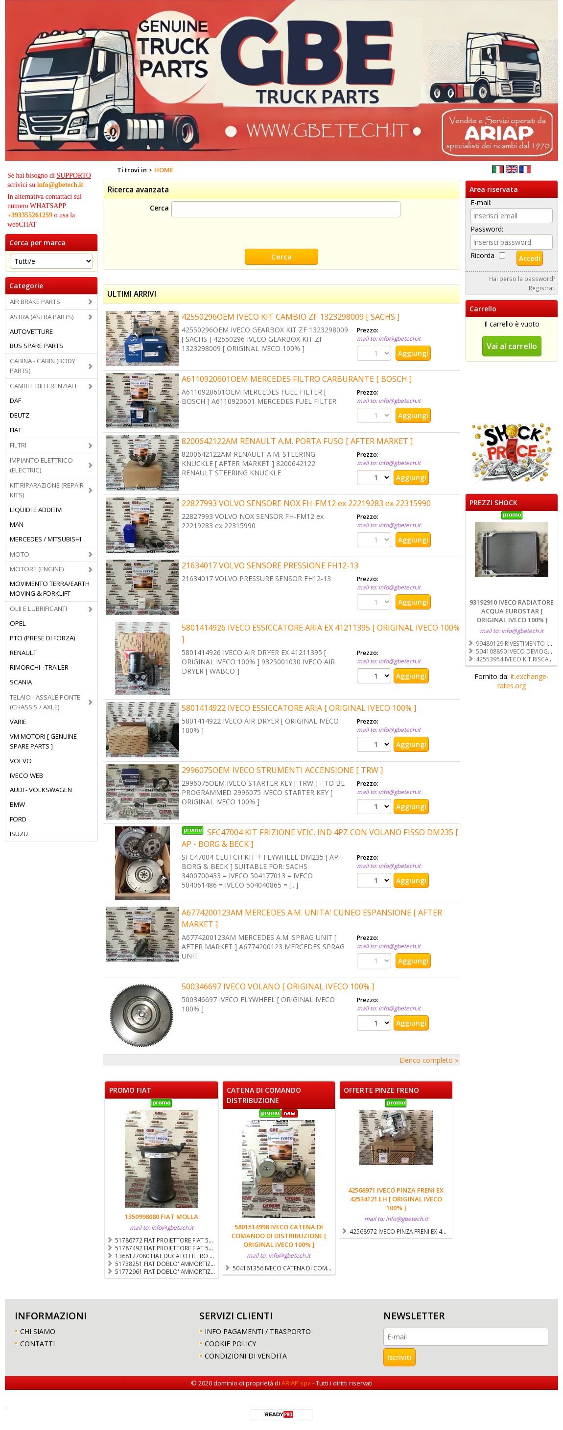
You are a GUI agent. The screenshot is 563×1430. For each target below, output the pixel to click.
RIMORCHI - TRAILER (39, 667)
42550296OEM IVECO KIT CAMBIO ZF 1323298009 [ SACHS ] (290, 315)
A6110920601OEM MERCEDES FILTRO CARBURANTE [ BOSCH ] (297, 378)
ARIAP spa (296, 1382)
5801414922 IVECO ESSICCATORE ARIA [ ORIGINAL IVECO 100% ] (299, 707)
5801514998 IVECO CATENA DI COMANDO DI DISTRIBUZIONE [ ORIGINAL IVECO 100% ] (279, 1234)
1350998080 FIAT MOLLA (161, 1215)
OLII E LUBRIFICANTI (38, 608)
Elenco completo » (428, 1059)
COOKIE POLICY (230, 1342)
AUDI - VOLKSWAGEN (41, 789)
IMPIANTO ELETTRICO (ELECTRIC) (41, 465)
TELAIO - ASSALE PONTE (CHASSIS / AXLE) (45, 702)
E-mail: (481, 202)
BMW (17, 804)
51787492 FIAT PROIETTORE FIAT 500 (165, 1247)
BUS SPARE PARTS (36, 345)
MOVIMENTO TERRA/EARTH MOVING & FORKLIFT (50, 588)
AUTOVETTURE (31, 331)
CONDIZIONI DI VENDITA (246, 1355)
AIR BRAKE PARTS (35, 301)
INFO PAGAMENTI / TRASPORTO (258, 1330)
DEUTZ (19, 415)
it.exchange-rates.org (523, 681)
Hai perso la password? (522, 278)
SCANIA (21, 682)
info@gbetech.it (60, 184)
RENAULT (23, 652)
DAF (15, 400)
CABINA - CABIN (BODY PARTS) (42, 365)
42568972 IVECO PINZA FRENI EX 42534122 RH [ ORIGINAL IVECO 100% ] (447, 1230)
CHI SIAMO (37, 1330)
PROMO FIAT (130, 1089)
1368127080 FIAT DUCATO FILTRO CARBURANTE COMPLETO (197, 1255)
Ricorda (482, 255)
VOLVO (21, 760)
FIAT (16, 429)
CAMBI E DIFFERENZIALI (43, 385)
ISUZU (19, 833)
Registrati (542, 288)
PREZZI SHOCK (493, 502)
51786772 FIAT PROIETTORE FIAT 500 (165, 1239)
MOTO (19, 554)
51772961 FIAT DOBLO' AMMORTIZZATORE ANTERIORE (189, 1270)
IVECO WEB (26, 775)
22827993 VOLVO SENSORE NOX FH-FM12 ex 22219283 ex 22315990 (306, 502)
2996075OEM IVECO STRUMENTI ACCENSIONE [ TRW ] (282, 769)
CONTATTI (37, 1342)
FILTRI (18, 445)
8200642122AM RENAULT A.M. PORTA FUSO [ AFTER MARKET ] (297, 440)
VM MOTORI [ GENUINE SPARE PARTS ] (43, 741)
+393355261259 (29, 215)
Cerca (159, 207)
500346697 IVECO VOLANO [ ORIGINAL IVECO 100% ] (278, 985)
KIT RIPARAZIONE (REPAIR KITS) (47, 490)
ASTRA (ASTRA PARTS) (42, 316)
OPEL (18, 623)
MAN (16, 524)
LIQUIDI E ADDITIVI (36, 509)
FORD (18, 819)
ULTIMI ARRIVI (131, 293)
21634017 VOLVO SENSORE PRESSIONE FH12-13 (270, 564)
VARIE (18, 721)
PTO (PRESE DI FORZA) (42, 637)
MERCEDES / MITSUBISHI (45, 539)
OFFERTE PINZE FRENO (381, 1089)
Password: (486, 229)
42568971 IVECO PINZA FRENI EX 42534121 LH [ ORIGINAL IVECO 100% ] (396, 1198)
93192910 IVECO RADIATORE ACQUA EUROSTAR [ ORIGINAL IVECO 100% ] (511, 611)
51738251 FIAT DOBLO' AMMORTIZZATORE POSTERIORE (191, 1262)
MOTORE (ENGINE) (37, 568)
